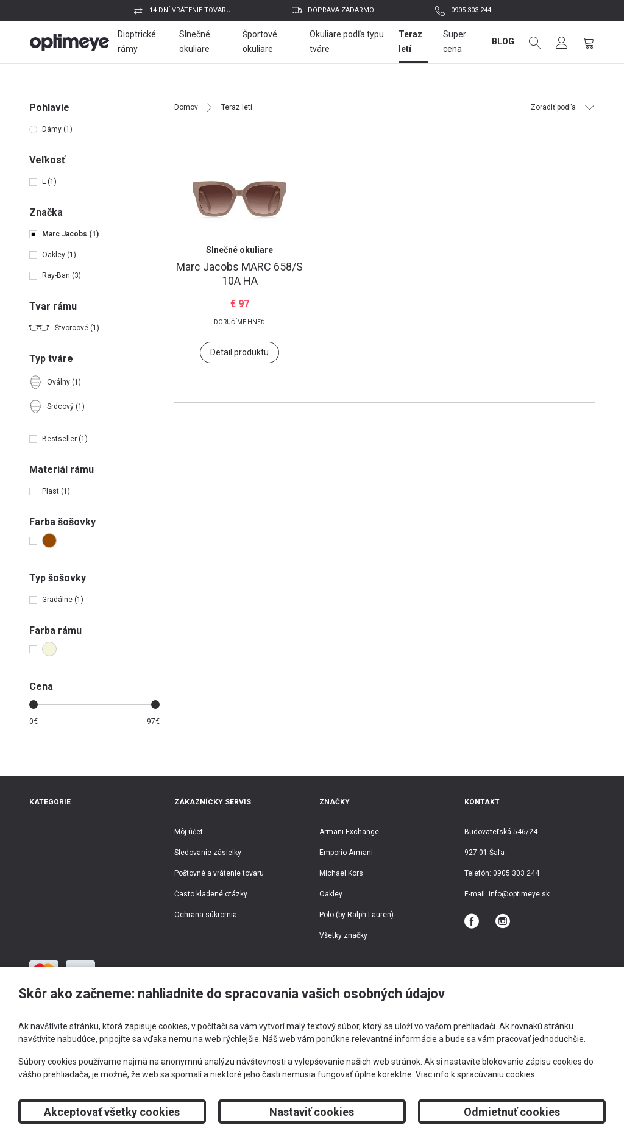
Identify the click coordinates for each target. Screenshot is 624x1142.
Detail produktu (239, 352)
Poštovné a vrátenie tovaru (219, 873)
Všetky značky (343, 935)
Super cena (454, 41)
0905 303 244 (471, 10)
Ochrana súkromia (205, 914)
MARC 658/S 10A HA (239, 273)
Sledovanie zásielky (207, 852)
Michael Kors (341, 873)
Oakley (330, 894)
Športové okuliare (260, 41)
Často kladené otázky (210, 894)
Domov (186, 107)
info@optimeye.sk (519, 894)
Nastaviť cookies (311, 1111)
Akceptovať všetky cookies (112, 1111)
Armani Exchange (349, 832)
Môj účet (188, 832)
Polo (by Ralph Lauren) (356, 914)
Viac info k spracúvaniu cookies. (476, 1074)
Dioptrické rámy (137, 41)
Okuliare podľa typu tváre (347, 41)
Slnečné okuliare (194, 41)
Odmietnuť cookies (512, 1111)
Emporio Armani (346, 852)
